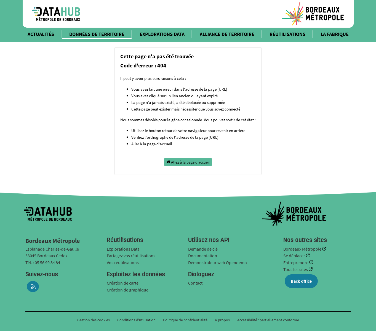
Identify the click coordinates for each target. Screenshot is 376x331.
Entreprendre (296, 262)
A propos (222, 319)
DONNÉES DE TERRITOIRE (96, 34)
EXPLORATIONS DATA (162, 34)
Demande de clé (203, 249)
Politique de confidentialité (185, 319)
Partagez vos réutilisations (131, 255)
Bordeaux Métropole (302, 249)
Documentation (202, 255)
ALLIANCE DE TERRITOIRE (227, 34)
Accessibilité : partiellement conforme (268, 319)
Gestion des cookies (93, 319)
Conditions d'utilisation (136, 319)
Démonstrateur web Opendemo (217, 262)
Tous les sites (296, 269)
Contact (195, 283)
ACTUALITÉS (41, 34)
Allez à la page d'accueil (188, 161)
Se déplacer (294, 255)
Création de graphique (127, 290)
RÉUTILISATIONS (287, 34)
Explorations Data (123, 249)
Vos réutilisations (123, 262)
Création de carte (122, 283)
